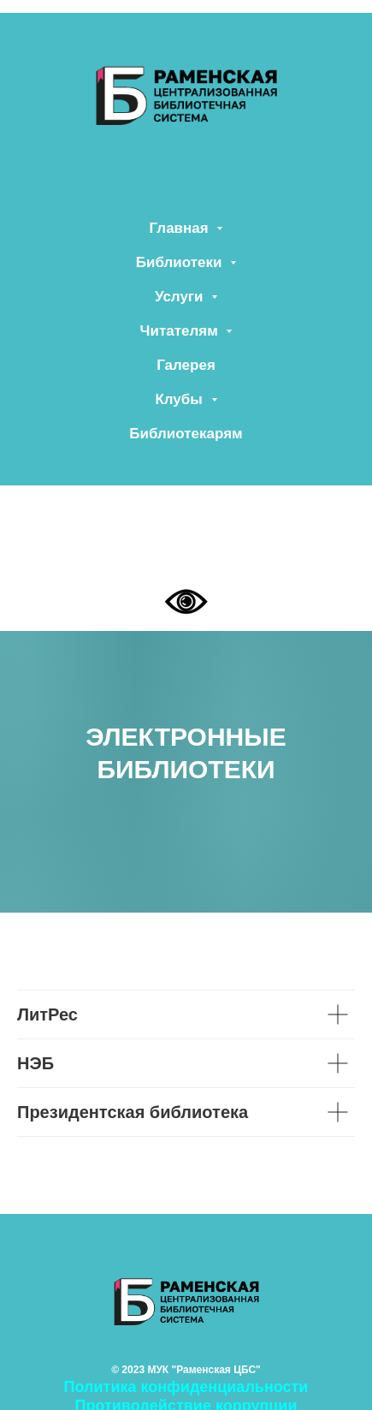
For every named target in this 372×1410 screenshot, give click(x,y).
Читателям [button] (181, 331)
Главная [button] (181, 228)
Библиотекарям (185, 433)
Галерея (186, 365)
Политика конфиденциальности (186, 1386)
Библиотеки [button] (181, 262)
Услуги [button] (181, 297)
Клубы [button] (180, 399)
